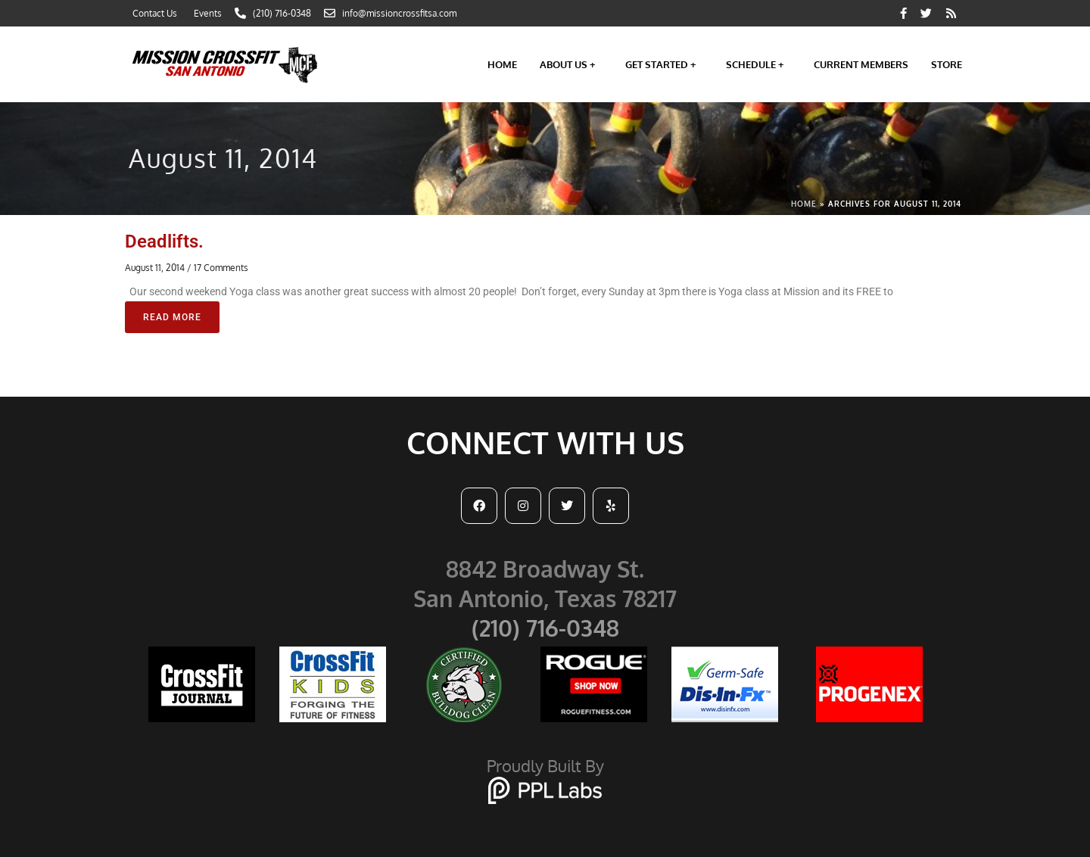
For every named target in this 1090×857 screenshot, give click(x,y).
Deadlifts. (164, 241)
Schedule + (758, 64)
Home (502, 64)
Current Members (861, 64)
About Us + (571, 64)
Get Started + (664, 64)
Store (946, 64)
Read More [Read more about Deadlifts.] (172, 317)
